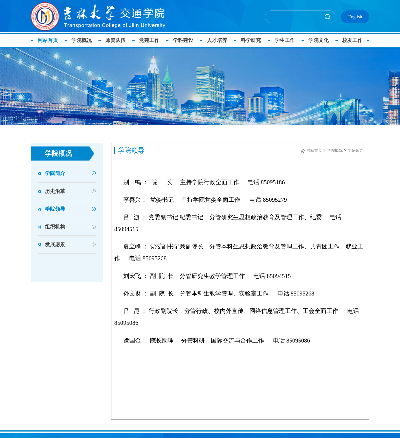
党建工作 (152, 40)
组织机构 (55, 227)
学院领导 (55, 209)
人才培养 (220, 40)
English (355, 16)
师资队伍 (119, 40)
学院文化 (322, 40)
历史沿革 (55, 191)
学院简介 (55, 173)
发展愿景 (55, 244)
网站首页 (51, 40)
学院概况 (85, 40)
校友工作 (356, 40)
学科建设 (186, 40)
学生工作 (288, 40)
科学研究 (254, 40)
